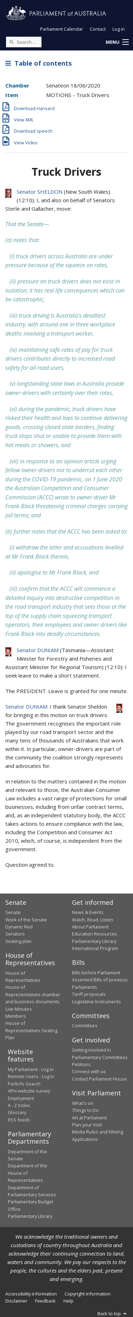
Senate (13, 912)
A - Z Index (19, 1105)
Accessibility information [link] (31, 1294)
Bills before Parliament (96, 972)
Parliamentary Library (94, 941)
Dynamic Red (19, 927)
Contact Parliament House (99, 1079)
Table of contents (38, 63)
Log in (118, 29)
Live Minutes (18, 1009)
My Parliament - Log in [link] (31, 1069)
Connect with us (89, 1071)
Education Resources (94, 934)
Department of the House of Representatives (27, 1172)
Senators (15, 934)
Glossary (17, 1112)
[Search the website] (23, 42)
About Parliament (90, 927)
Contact (98, 29)
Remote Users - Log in (31, 1076)
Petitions (81, 1064)
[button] (117, 42)
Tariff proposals (89, 994)
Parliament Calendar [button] (61, 29)
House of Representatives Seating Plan (31, 1030)
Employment (21, 1098)
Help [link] (68, 1301)
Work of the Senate (26, 919)
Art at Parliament (89, 1117)
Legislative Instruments (96, 1001)
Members (15, 1016)
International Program (95, 948)
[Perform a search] (11, 41)
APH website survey (29, 1091)
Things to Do (85, 1110)
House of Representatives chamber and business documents (32, 994)
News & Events (88, 912)
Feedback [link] (45, 1301)
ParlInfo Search (24, 1084)
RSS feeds (19, 1120)
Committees (85, 1025)
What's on (82, 1103)
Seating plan (18, 941)
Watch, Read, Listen (92, 919)
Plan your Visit (87, 1124)
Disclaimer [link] (16, 1301)
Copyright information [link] (88, 1294)
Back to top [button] (113, 1313)
